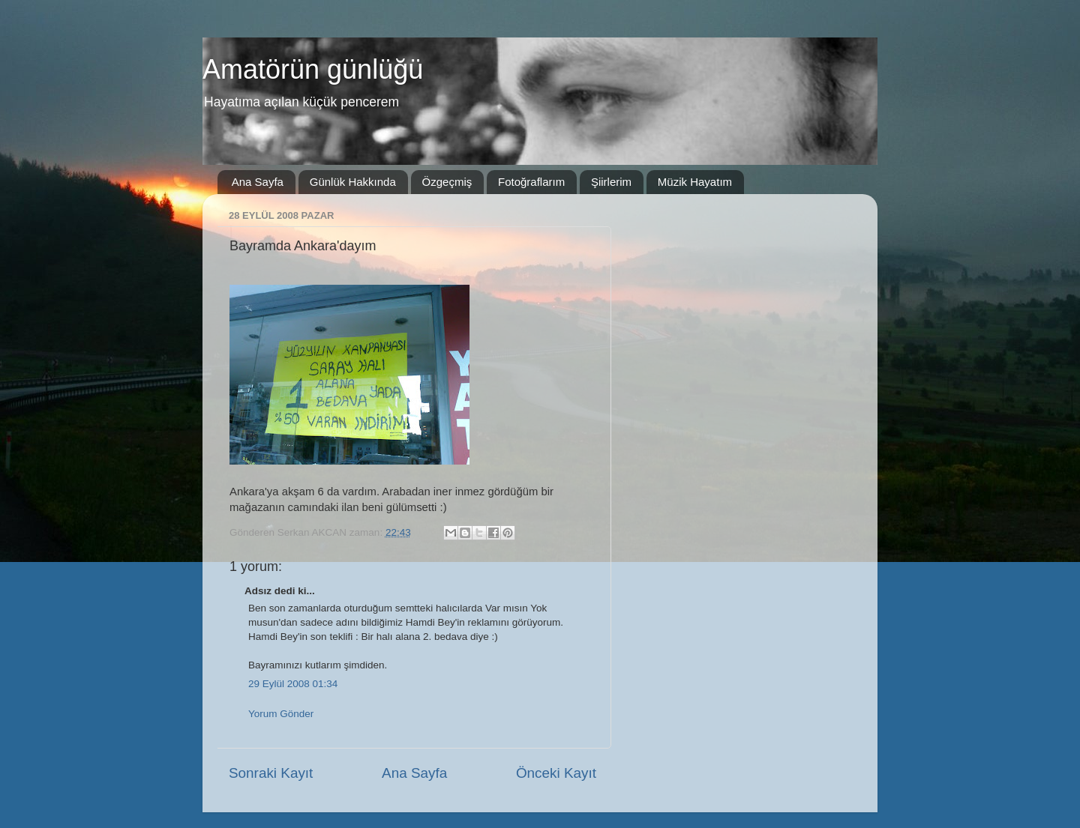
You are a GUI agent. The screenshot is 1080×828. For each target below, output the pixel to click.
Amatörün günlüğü (312, 69)
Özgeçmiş (447, 181)
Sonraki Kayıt (271, 773)
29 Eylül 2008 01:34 (293, 683)
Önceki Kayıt (556, 773)
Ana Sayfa (258, 181)
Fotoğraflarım (531, 181)
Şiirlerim (611, 181)
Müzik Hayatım (695, 181)
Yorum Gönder (281, 713)
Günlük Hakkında (353, 181)
